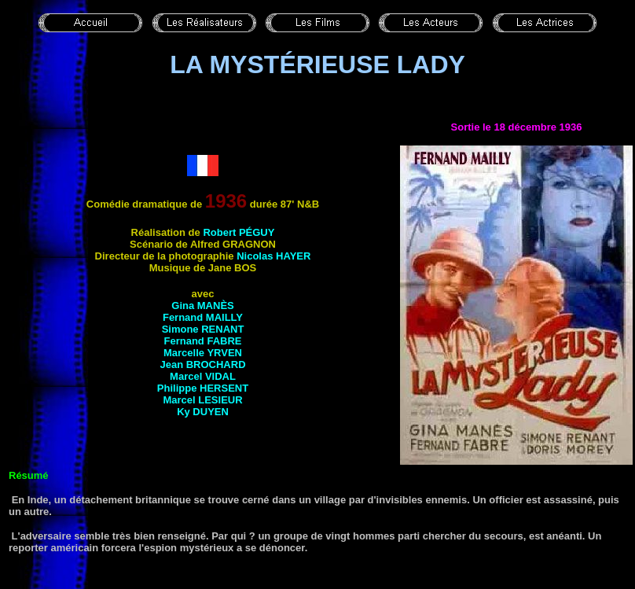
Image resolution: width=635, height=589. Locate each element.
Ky (203, 412)
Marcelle (202, 353)
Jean (202, 364)
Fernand (203, 317)
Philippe (202, 388)
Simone (203, 329)
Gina (202, 305)
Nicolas (273, 256)
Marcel (203, 376)
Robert (238, 232)
